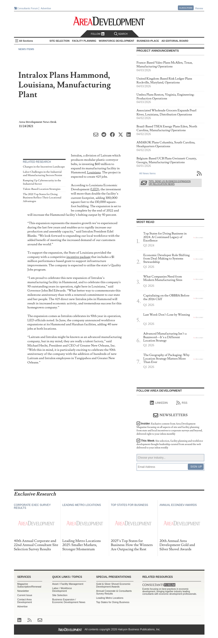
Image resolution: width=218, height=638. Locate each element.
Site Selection (59, 595)
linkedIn (159, 402)
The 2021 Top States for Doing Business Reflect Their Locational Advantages (42, 198)
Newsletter (23, 591)
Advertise (46, 8)
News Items (26, 49)
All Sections (26, 40)
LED (94, 189)
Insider (170, 429)
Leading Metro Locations (109, 598)
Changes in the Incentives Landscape (44, 166)
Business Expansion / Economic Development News (68, 601)
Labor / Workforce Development (62, 589)
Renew (199, 8)
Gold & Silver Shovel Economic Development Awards (113, 585)
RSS (181, 402)
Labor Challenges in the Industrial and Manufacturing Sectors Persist (42, 173)
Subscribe (186, 8)
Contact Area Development (24, 601)
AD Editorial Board (174, 40)
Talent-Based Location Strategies (41, 189)
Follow (98, 34)
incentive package (79, 257)
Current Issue (24, 595)
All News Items (147, 173)
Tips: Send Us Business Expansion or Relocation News (170, 182)
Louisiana (94, 172)
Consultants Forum (27, 8)
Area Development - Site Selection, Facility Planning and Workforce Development (109, 21)
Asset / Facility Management (67, 584)
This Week (170, 444)
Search (121, 34)
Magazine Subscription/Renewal (29, 585)
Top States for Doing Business (112, 602)
